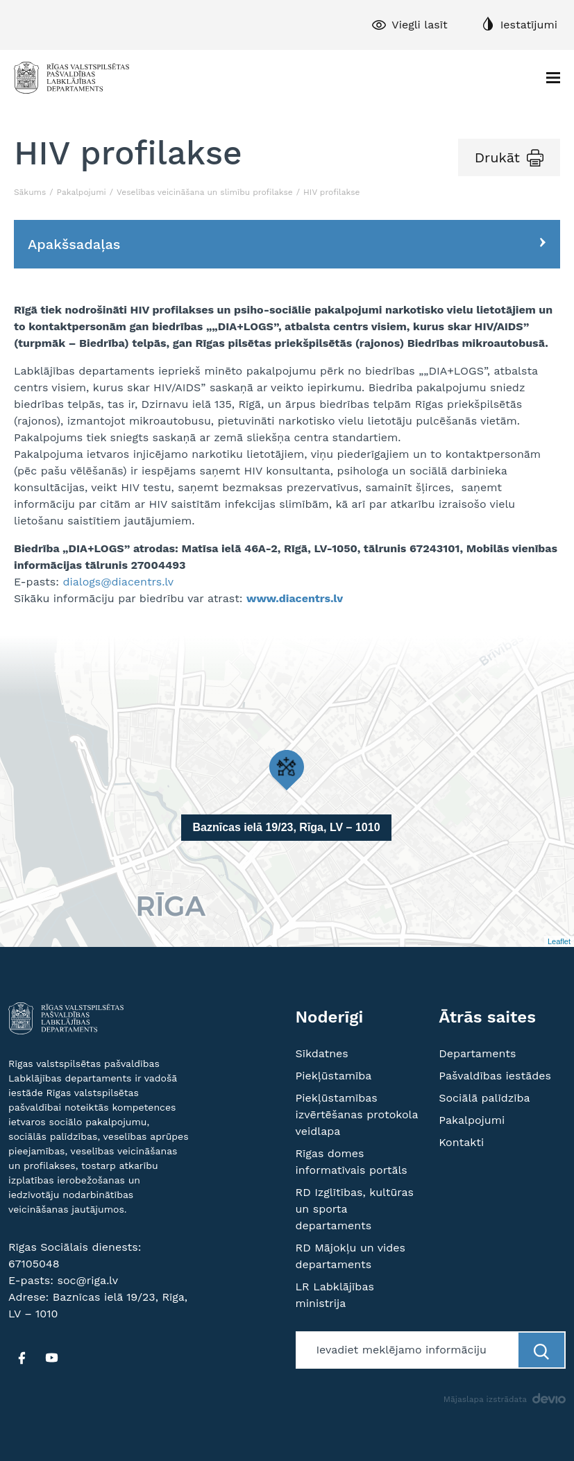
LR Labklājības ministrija (335, 1295)
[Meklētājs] (409, 1350)
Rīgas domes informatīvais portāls (351, 1162)
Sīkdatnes (322, 1053)
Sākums (30, 192)
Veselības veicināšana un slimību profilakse (205, 192)
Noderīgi (330, 1017)
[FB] (21, 1357)
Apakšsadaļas (74, 244)
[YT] (51, 1357)
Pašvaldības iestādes (495, 1075)
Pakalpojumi (81, 192)
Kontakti (461, 1142)
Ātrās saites (487, 1017)
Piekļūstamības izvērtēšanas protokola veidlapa (357, 1114)
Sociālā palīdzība (484, 1097)
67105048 (34, 1263)
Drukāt (497, 157)
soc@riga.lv (87, 1280)
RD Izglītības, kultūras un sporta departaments (355, 1209)
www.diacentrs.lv (294, 598)
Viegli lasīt (419, 24)
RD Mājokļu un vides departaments (351, 1256)
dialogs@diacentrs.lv (118, 581)
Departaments (477, 1053)
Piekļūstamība (334, 1075)
